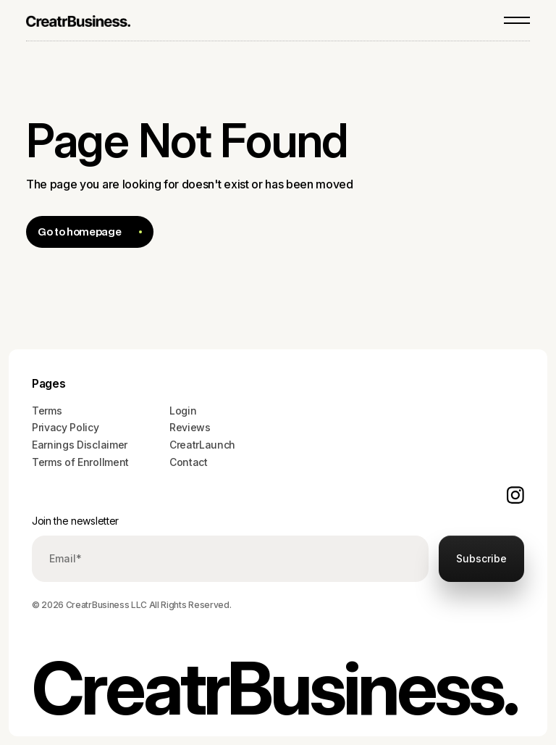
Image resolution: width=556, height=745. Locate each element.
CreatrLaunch (202, 444)
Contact (188, 462)
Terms (47, 410)
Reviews (190, 427)
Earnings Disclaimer (79, 444)
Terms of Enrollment (80, 462)
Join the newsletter (75, 521)
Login (182, 410)
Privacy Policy (65, 427)
